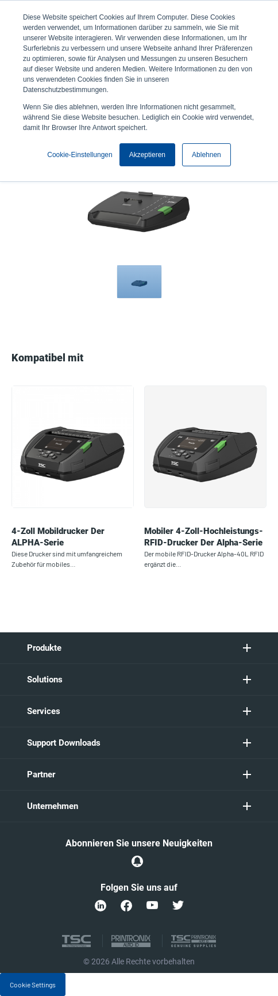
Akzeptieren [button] (147, 155)
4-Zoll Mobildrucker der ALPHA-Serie (58, 537)
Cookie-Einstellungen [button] (79, 155)
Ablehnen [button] (206, 155)
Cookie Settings (33, 984)
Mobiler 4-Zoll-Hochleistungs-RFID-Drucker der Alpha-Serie (203, 537)
